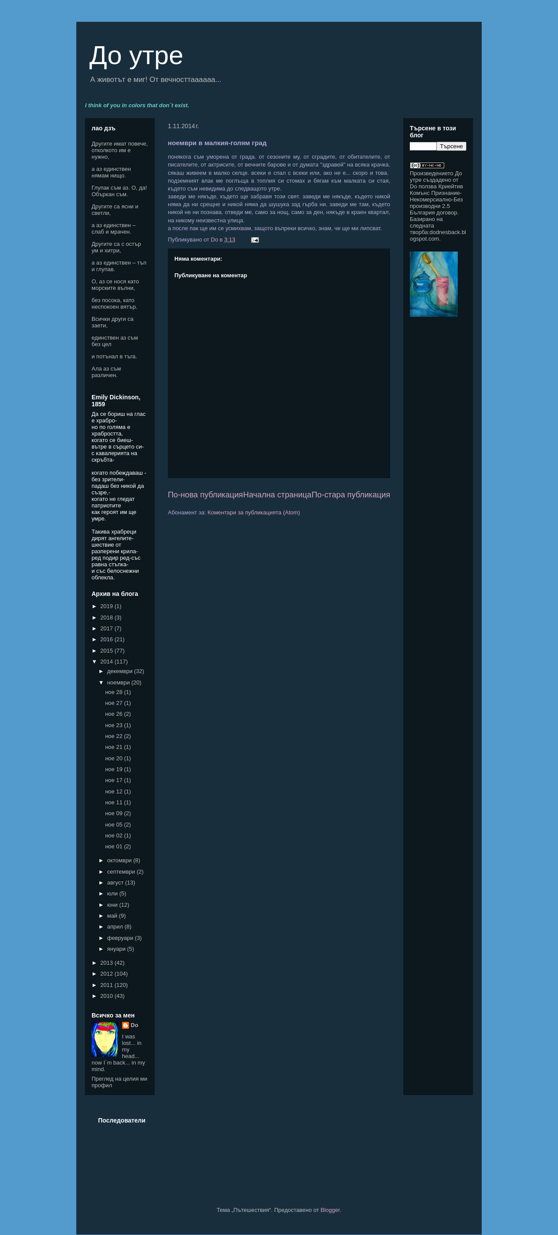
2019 (107, 606)
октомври (120, 860)
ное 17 (114, 780)
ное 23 (114, 725)
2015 (107, 650)
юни (113, 905)
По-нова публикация (205, 494)
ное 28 (114, 692)
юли (113, 893)
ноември (119, 682)
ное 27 (114, 703)
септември (122, 871)
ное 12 (114, 791)
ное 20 (114, 758)
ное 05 (114, 824)
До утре (136, 55)
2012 (107, 973)
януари (117, 949)
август (116, 882)
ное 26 (114, 714)
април (116, 926)
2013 (107, 962)
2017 (107, 628)
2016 (107, 639)
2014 (107, 661)
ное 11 (114, 802)
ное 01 (114, 846)
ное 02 (114, 835)
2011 (107, 985)
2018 (107, 617)
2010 (107, 996)
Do (134, 1025)
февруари (121, 938)
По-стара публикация (351, 494)
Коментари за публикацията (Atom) (254, 512)
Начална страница (277, 494)
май (113, 915)
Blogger (330, 1210)
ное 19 (114, 769)
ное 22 (114, 736)
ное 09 (114, 813)
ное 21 (114, 747)
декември (120, 671)
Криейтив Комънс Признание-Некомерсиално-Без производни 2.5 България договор (436, 199)
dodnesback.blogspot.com (438, 235)
